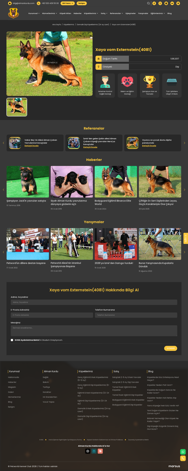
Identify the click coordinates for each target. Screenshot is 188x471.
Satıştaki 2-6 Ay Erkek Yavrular (126, 377)
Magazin (12, 387)
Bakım (46, 382)
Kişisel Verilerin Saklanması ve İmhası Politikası (103, 440)
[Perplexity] (94, 451)
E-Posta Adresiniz (20, 309)
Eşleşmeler (131, 13)
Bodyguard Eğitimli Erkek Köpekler (128, 400)
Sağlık (45, 377)
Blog (169, 13)
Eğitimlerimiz (157, 13)
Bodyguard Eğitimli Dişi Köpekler (127, 404)
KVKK (41, 440)
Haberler (78, 13)
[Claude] (100, 451)
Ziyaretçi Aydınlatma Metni (137, 440)
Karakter (47, 392)
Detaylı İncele (31, 145)
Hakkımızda (13, 377)
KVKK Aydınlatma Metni (27, 340)
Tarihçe (46, 387)
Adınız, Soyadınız (19, 297)
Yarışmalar (143, 13)
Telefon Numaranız (105, 309)
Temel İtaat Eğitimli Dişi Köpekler (127, 395)
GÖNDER (171, 348)
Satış (103, 13)
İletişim (82, 3)
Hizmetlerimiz (48, 13)
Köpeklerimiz (90, 13)
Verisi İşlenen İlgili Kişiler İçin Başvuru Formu (63, 440)
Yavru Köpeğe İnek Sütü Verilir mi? (163, 405)
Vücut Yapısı (48, 402)
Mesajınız (15, 322)
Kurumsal (33, 13)
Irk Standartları (50, 397)
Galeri (11, 392)
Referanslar (115, 13)
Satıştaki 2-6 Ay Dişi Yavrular (125, 382)
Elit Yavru (67, 3)
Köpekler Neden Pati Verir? (159, 385)
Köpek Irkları (65, 13)
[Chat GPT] (87, 451)
